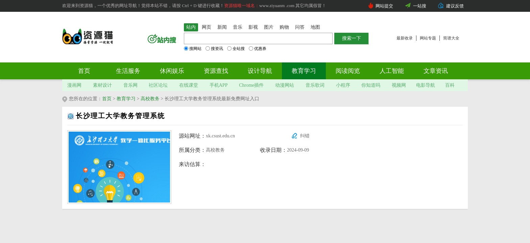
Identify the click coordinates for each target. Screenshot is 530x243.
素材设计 (102, 85)
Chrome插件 (251, 85)
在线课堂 (188, 85)
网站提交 (384, 5)
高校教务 (150, 98)
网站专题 (428, 38)
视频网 (399, 85)
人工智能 (392, 71)
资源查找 (216, 71)
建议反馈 (455, 5)
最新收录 (404, 38)
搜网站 (192, 48)
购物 (284, 27)
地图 (315, 27)
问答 (300, 27)
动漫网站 (284, 85)
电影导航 (425, 85)
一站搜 (419, 5)
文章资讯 (436, 71)
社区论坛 (158, 85)
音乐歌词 (315, 85)
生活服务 (128, 71)
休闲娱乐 (172, 71)
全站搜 (236, 48)
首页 (84, 71)
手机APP (219, 85)
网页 (206, 27)
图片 (268, 27)
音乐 (237, 27)
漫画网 (74, 85)
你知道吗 (370, 85)
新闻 (222, 27)
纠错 (305, 135)
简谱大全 (451, 38)
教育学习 (304, 71)
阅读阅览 (348, 71)
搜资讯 (214, 48)
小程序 (343, 85)
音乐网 (130, 85)
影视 (253, 27)
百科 (450, 85)
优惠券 (257, 48)
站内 (191, 27)
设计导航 (260, 71)
